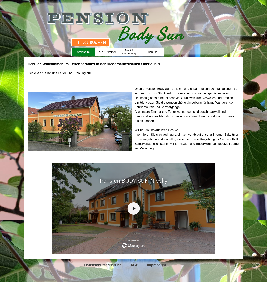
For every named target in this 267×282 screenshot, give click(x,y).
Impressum (156, 265)
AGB (134, 265)
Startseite (83, 51)
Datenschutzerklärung (103, 265)
